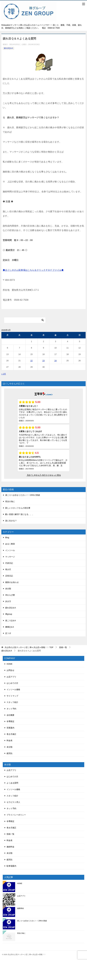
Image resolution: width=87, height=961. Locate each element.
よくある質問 (12, 783)
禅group (8, 614)
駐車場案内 (11, 866)
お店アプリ (11, 677)
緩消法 (9, 753)
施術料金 (10, 847)
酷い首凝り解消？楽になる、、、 (19, 514)
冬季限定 (10, 721)
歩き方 (8, 601)
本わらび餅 (10, 595)
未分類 (8, 589)
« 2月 (3, 374)
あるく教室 (10, 544)
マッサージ (10, 557)
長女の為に (10, 501)
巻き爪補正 (11, 734)
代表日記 (9, 563)
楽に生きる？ (11, 521)
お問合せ (10, 670)
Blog (7, 537)
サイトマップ (12, 696)
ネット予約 (11, 709)
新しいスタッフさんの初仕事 (17, 508)
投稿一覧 (10, 834)
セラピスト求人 (13, 802)
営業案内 (10, 728)
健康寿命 (20, 908)
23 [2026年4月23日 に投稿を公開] (43, 361)
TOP (29, 647)
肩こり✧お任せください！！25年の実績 (22, 495)
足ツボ (8, 633)
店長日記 (9, 576)
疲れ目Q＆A (8, 48)
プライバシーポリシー (16, 815)
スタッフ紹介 (12, 702)
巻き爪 (8, 569)
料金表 (9, 740)
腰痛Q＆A (9, 627)
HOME (9, 664)
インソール (10, 550)
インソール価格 (13, 689)
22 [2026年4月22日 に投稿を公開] (31, 361)
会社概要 (10, 715)
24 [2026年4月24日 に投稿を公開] (55, 361)
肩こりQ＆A (10, 620)
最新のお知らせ (12, 582)
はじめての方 (12, 683)
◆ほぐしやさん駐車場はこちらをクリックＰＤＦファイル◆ (33, 270)
